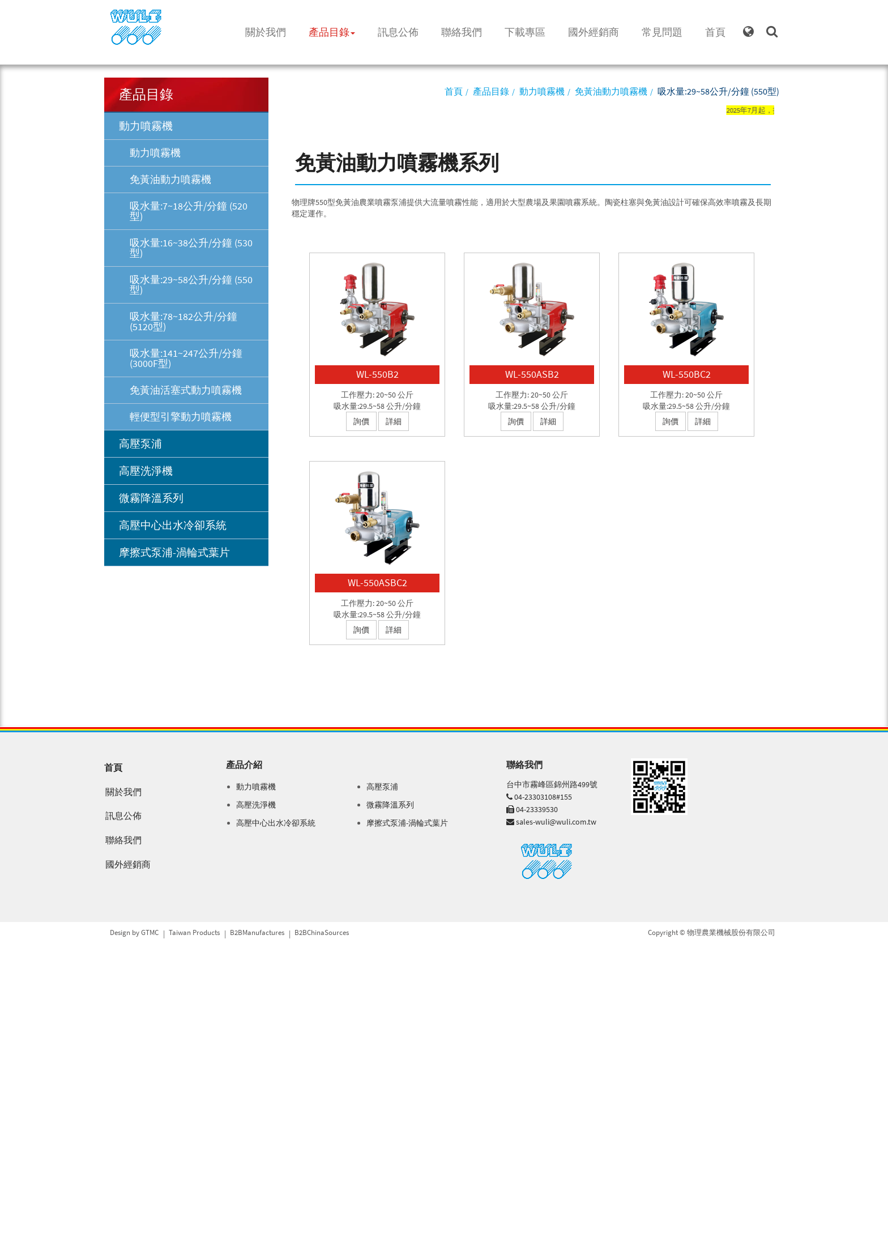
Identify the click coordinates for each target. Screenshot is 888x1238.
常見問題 (662, 32)
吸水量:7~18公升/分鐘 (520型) (188, 211)
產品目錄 (332, 32)
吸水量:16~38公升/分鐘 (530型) (191, 247)
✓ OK (180, 1232)
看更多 (15, 1051)
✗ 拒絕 (11, 983)
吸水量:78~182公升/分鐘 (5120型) (183, 321)
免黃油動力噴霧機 (170, 179)
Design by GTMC (134, 932)
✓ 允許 (11, 972)
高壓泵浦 (140, 443)
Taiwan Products (194, 932)
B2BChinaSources (321, 932)
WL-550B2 (377, 374)
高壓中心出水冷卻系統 (173, 525)
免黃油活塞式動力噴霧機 (186, 389)
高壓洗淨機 (146, 470)
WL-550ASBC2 (377, 582)
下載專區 (525, 32)
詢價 (361, 421)
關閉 (8, 949)
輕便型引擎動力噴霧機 (181, 416)
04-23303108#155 (543, 797)
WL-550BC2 (687, 374)
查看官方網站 (56, 1051)
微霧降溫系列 (151, 498)
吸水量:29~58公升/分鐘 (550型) (191, 284)
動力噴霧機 (146, 126)
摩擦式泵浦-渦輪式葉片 (174, 552)
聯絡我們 (461, 32)
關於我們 (265, 32)
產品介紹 (244, 764)
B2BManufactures (257, 932)
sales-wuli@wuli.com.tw (556, 822)
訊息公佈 (398, 32)
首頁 (715, 32)
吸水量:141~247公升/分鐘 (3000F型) (186, 358)
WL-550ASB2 (532, 374)
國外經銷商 (593, 32)
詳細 (394, 421)
